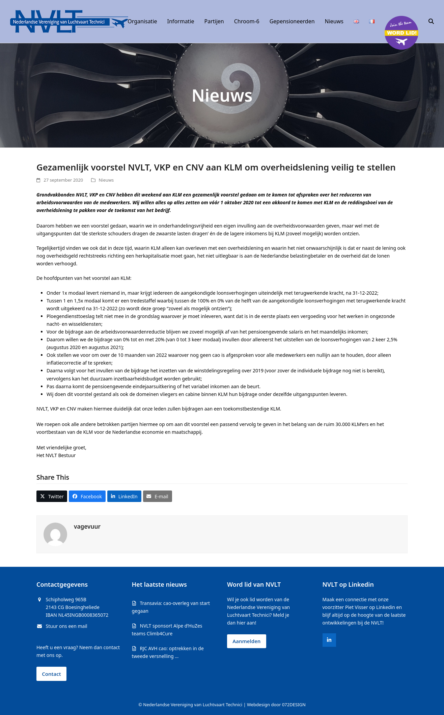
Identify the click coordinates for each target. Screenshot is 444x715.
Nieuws (106, 180)
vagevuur (87, 526)
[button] (431, 21)
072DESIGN (294, 704)
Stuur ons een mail (66, 626)
